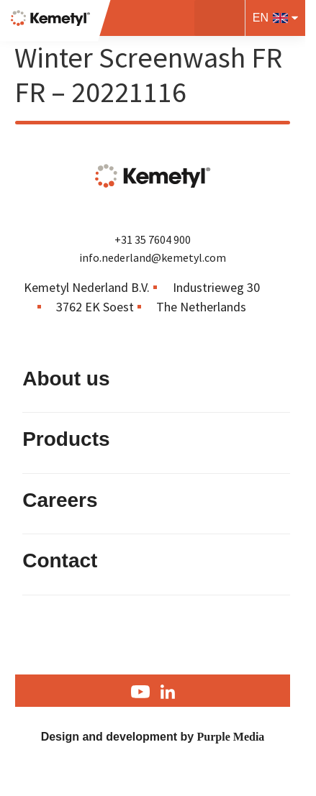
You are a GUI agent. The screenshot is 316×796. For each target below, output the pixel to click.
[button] (219, 18)
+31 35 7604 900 (152, 239)
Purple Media (231, 737)
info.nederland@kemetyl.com (152, 257)
